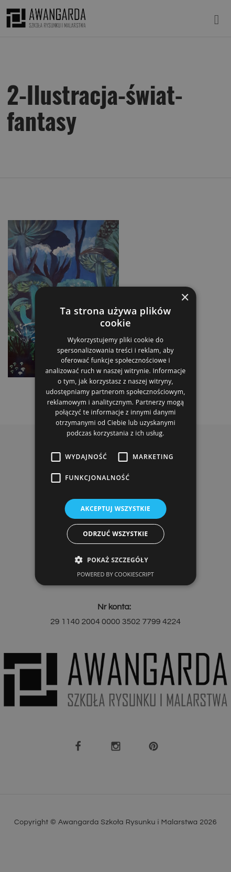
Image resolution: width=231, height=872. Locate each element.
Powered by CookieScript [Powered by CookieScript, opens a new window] (115, 574)
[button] (115, 559)
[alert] (115, 436)
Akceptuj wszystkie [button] (115, 508)
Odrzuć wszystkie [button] (115, 533)
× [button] (185, 298)
